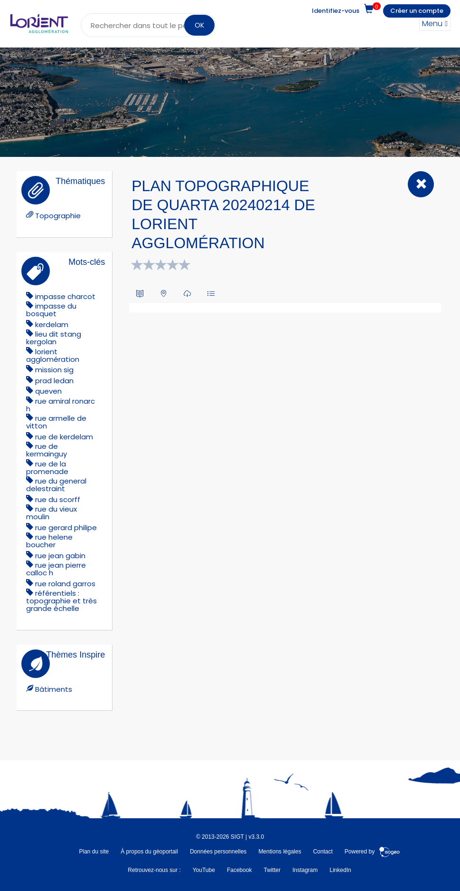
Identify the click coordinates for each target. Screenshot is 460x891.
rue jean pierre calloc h (56, 569)
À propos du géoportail (149, 851)
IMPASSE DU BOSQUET (51, 310)
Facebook (239, 870)
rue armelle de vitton (56, 422)
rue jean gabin (60, 556)
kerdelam (51, 324)
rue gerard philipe (66, 528)
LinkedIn (340, 870)
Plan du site (94, 851)
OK (199, 25)
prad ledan (54, 381)
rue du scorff (57, 499)
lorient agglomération (52, 355)
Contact (322, 851)
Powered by (372, 851)
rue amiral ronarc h (60, 405)
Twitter (272, 870)
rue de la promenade (47, 467)
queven (48, 391)
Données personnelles (218, 851)
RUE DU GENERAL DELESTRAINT (56, 485)
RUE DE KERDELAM (64, 437)
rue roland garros (65, 584)
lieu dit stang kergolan (53, 338)
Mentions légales (279, 851)
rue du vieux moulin (51, 513)
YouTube (204, 870)
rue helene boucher (49, 541)
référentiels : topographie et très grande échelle (61, 600)
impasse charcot (65, 296)
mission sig (54, 370)
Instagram (305, 870)
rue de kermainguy (46, 450)
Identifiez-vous (335, 10)
